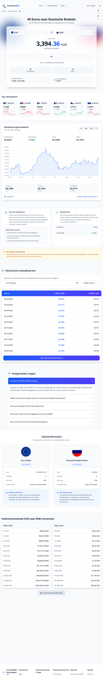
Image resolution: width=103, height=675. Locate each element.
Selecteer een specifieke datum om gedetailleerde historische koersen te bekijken (31, 278)
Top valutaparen (52, 6)
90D (91, 128)
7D (81, 128)
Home (4, 11)
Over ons (90, 674)
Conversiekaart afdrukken (51, 593)
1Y (96, 128)
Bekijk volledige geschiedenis (88, 197)
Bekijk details (90, 283)
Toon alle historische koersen (51, 358)
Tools (20, 674)
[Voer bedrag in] (51, 56)
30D (86, 128)
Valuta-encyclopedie (77, 674)
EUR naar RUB (12, 11)
